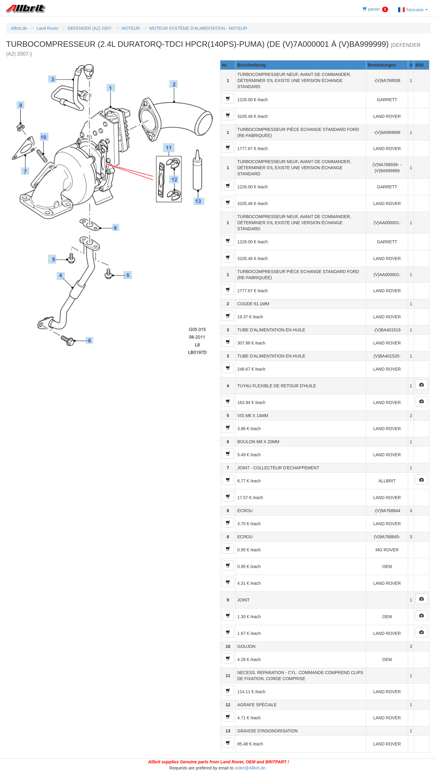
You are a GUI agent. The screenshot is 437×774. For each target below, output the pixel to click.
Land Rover (47, 28)
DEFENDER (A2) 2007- (90, 28)
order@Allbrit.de (250, 767)
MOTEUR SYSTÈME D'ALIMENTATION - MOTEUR (198, 28)
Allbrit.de (19, 28)
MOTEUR (131, 28)
